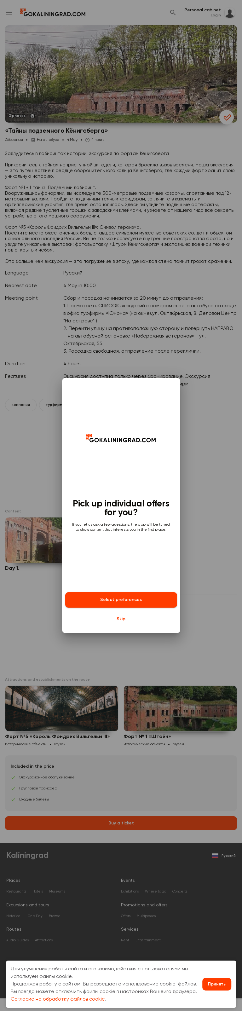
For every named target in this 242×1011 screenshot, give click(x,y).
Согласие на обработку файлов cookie (58, 999)
